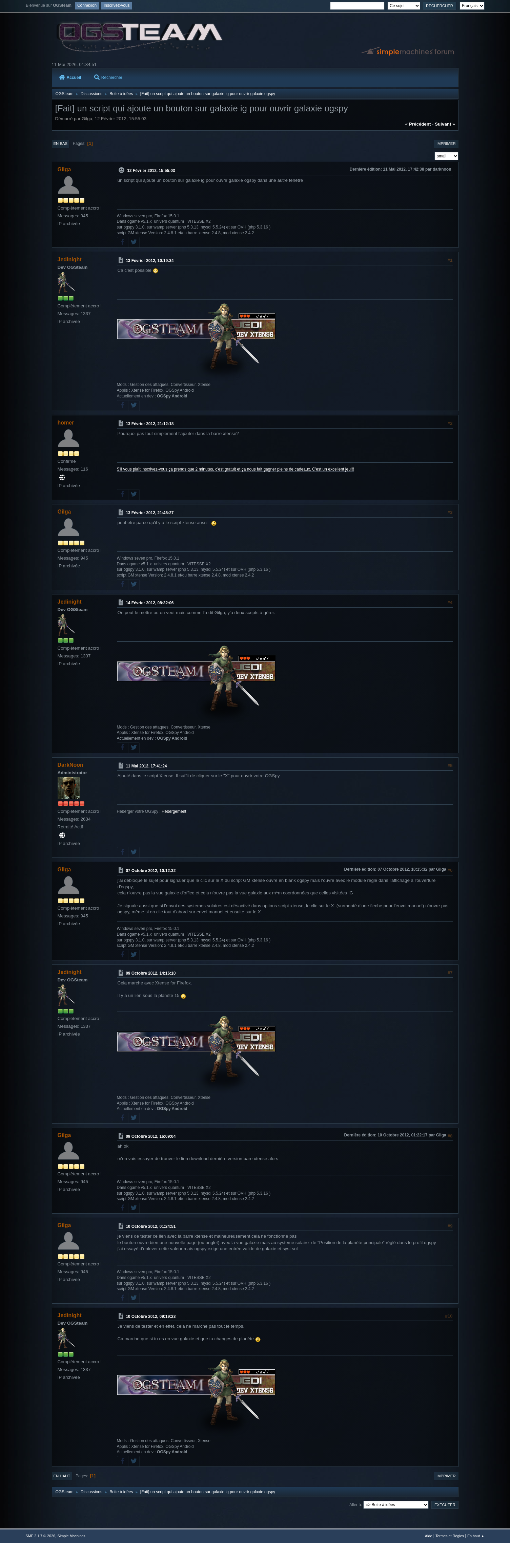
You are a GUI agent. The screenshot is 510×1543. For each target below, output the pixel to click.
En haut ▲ (476, 1536)
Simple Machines (71, 1536)
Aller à (355, 1504)
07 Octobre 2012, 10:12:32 (151, 870)
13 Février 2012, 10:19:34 (150, 260)
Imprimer (446, 144)
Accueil (70, 77)
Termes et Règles (449, 1536)
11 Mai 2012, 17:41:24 (146, 766)
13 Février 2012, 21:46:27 (150, 512)
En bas (61, 144)
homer (66, 423)
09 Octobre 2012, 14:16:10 (151, 973)
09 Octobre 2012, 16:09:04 (151, 1136)
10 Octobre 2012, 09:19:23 (151, 1316)
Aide (428, 1536)
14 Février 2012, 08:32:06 (150, 603)
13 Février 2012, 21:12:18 (150, 423)
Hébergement (174, 811)
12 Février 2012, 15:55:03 (151, 170)
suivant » (445, 124)
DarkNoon (70, 765)
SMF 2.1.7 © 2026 (40, 1536)
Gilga (64, 169)
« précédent (418, 124)
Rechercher (108, 77)
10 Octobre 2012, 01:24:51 (151, 1226)
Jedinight (70, 259)
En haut (62, 1476)
